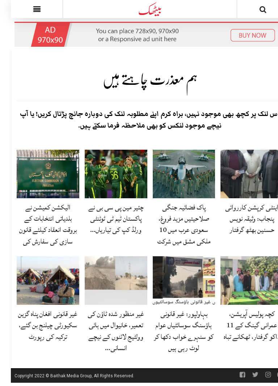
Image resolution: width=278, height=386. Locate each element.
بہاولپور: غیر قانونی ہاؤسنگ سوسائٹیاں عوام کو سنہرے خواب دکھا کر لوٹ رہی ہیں (173, 331)
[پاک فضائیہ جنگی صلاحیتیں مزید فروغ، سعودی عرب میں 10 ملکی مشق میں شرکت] (173, 174)
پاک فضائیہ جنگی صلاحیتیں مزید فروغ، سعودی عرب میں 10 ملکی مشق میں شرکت (173, 224)
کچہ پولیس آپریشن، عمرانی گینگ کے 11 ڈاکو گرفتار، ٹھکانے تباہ (241, 325)
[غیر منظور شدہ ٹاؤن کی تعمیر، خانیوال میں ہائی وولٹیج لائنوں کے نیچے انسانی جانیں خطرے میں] (105, 281)
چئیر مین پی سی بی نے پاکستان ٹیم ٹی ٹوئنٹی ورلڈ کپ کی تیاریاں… (105, 218)
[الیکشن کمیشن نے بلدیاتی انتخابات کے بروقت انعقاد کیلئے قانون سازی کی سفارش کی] (37, 174)
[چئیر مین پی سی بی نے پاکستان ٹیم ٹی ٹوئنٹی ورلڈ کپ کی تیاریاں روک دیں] (105, 174)
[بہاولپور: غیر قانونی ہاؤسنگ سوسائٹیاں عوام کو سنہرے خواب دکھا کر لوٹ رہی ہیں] (173, 281)
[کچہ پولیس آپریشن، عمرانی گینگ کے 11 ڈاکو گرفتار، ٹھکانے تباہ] (241, 281)
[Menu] (26, 9)
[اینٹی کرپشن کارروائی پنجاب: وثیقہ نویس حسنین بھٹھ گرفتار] (241, 174)
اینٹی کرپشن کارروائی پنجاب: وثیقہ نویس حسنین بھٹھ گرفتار (241, 218)
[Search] (252, 10)
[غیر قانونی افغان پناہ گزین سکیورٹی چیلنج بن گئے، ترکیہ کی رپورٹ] (37, 281)
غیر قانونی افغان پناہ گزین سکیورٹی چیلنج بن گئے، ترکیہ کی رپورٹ (37, 325)
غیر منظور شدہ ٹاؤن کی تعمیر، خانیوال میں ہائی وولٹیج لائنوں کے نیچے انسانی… (105, 331)
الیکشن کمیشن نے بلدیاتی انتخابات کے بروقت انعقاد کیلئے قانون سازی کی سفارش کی (37, 224)
